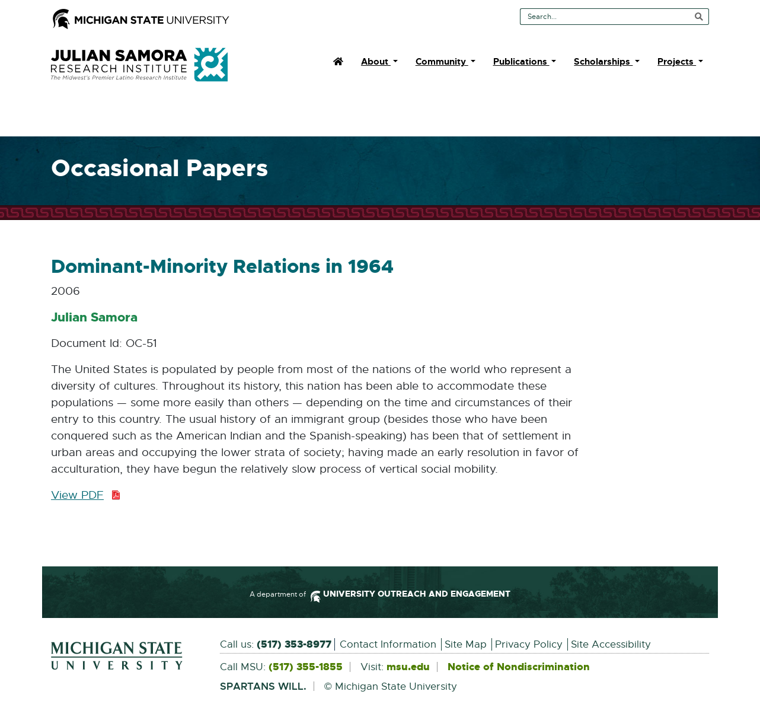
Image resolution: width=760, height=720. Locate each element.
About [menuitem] (376, 62)
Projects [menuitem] (676, 62)
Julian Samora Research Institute (139, 65)
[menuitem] (338, 61)
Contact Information (388, 644)
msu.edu (408, 667)
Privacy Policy (529, 644)
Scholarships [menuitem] (603, 62)
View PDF (85, 496)
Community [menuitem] (442, 62)
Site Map (466, 644)
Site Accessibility (611, 644)
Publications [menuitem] (521, 62)
